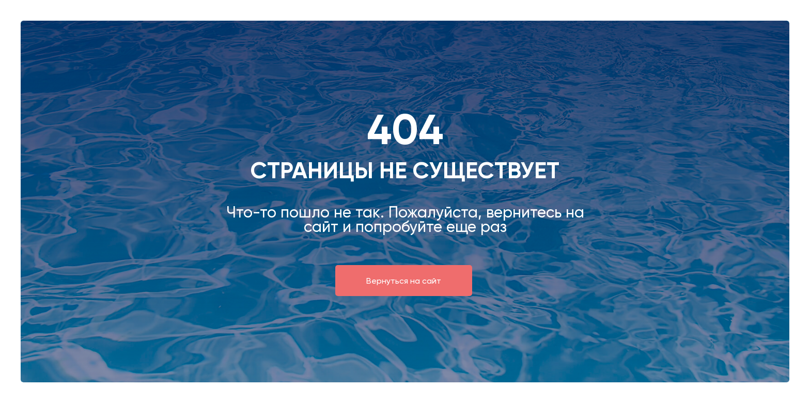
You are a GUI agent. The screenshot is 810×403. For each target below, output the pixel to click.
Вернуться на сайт (403, 281)
